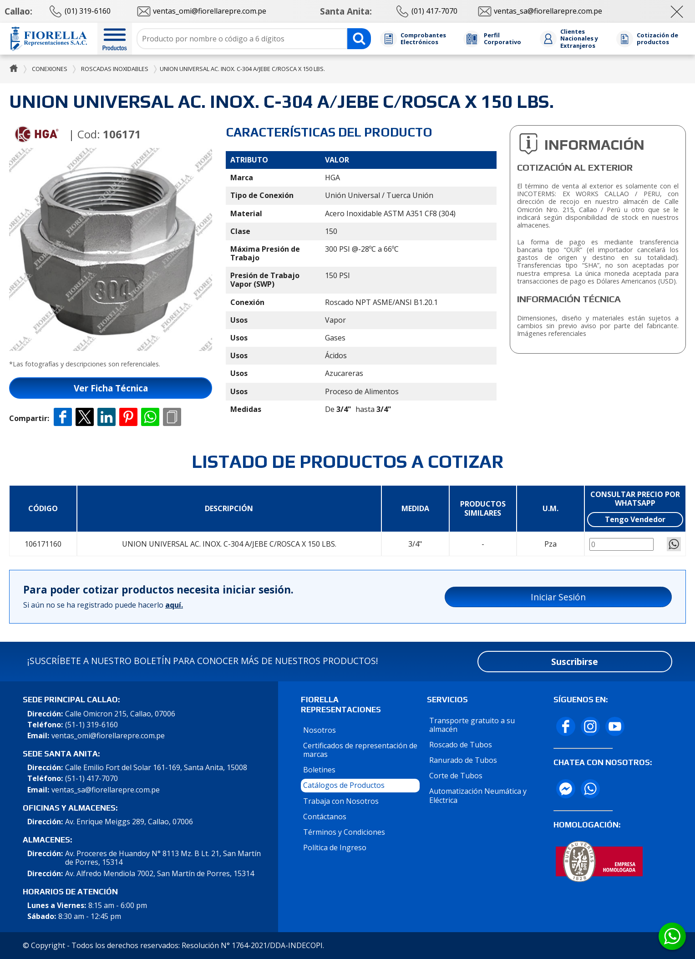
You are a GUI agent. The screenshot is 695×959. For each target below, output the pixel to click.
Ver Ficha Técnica (111, 388)
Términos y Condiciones (344, 832)
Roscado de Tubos (460, 745)
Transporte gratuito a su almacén (472, 724)
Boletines (319, 770)
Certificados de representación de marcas (360, 750)
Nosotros (319, 730)
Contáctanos (324, 817)
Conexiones (49, 69)
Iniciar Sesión (558, 597)
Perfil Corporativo (502, 39)
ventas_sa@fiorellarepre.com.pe (105, 790)
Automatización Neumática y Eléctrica (478, 795)
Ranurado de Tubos (463, 760)
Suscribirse (574, 661)
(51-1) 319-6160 (91, 725)
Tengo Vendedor (635, 519)
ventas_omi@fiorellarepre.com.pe (108, 735)
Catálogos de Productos (344, 785)
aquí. (174, 605)
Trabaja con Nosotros (341, 801)
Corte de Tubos (455, 776)
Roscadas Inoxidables (114, 69)
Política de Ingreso (334, 847)
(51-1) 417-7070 (91, 778)
